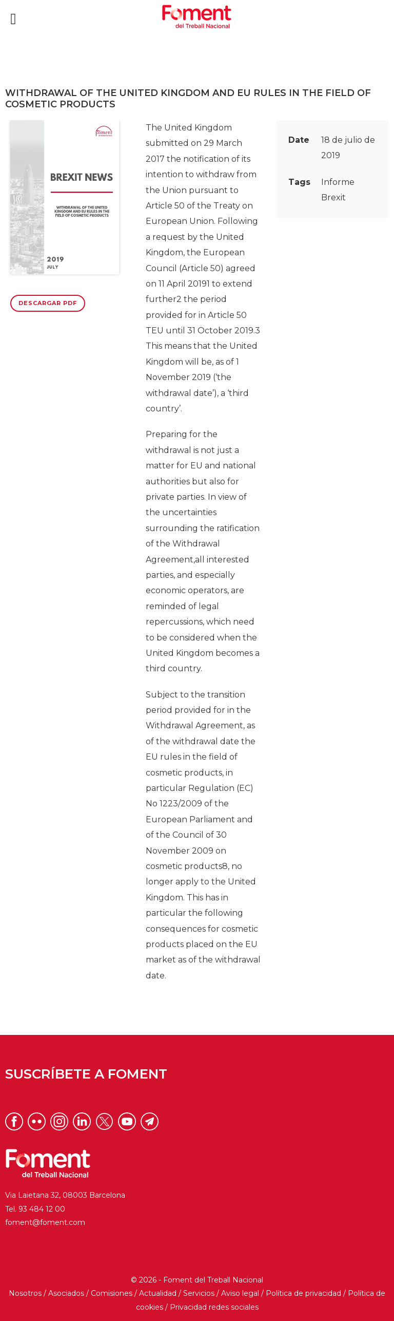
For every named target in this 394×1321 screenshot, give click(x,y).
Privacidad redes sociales (214, 1307)
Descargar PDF (47, 303)
